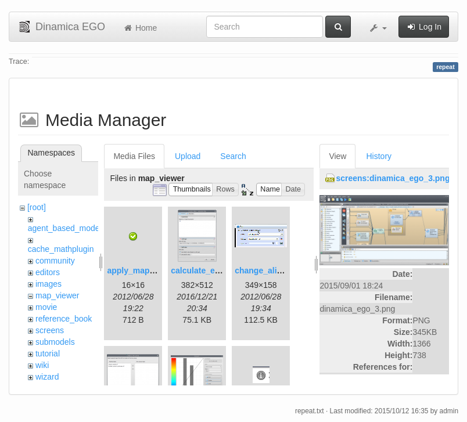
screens (49, 330)
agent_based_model (65, 228)
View (337, 156)
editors (47, 272)
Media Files (134, 156)
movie (46, 307)
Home (140, 28)
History (378, 156)
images (48, 283)
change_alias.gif (266, 270)
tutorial (47, 353)
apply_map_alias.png (148, 270)
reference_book (63, 318)
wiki (42, 365)
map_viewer (57, 295)
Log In (423, 26)
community (55, 260)
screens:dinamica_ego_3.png (393, 178)
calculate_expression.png (220, 270)
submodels (55, 342)
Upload (187, 156)
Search (233, 156)
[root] (36, 207)
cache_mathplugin (61, 249)
